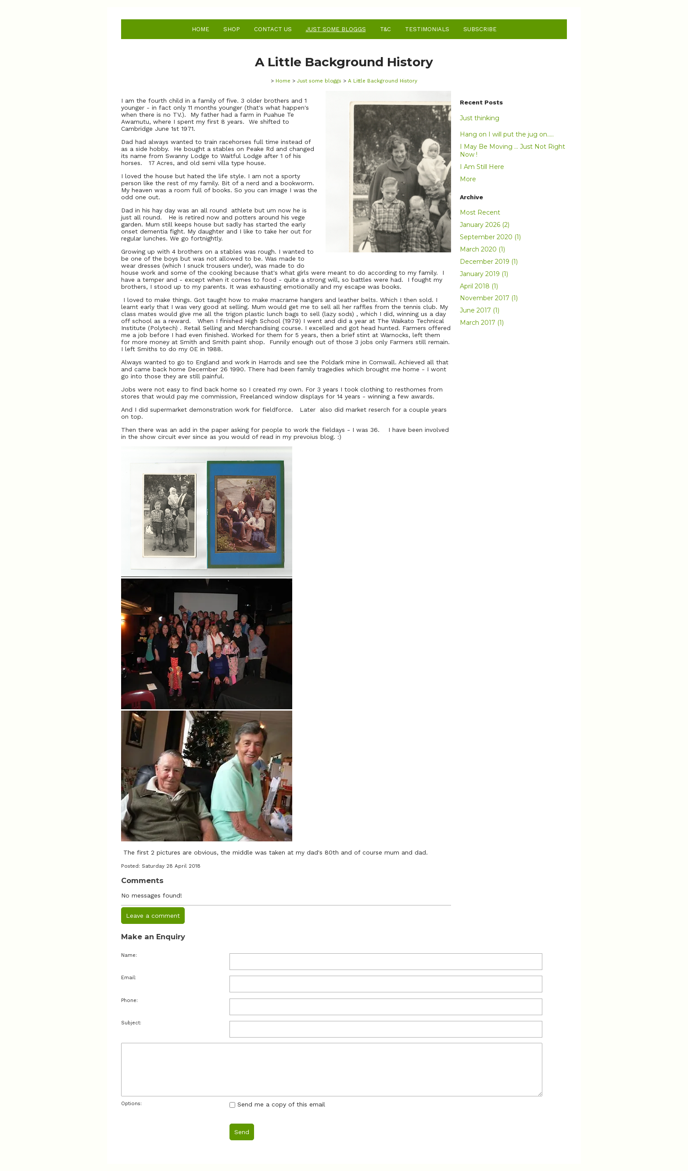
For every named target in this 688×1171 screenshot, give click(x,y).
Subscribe (480, 29)
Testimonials (427, 29)
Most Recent (480, 212)
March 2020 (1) (482, 249)
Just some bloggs (336, 29)
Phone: (129, 1000)
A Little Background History (382, 81)
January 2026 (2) (484, 225)
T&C (385, 29)
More (468, 179)
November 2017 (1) (489, 298)
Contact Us (273, 29)
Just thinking (479, 118)
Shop (231, 29)
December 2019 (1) (489, 262)
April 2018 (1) (479, 286)
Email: (128, 978)
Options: (131, 1103)
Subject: (131, 1023)
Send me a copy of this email (277, 1104)
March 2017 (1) (482, 323)
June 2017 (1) (479, 310)
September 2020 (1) (490, 237)
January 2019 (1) (484, 274)
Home (200, 29)
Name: (129, 955)
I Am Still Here (482, 167)
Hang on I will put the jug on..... (507, 134)
